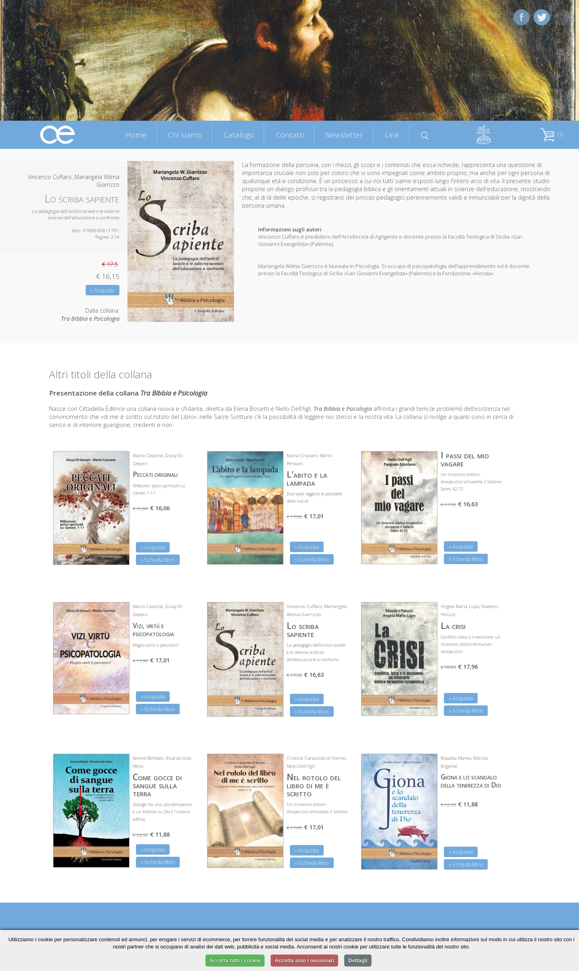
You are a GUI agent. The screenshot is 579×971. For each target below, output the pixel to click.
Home (135, 135)
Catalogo (239, 135)
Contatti (290, 135)
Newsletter (344, 135)
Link (392, 135)
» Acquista (102, 290)
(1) (551, 134)
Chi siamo (185, 135)
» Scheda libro (158, 559)
